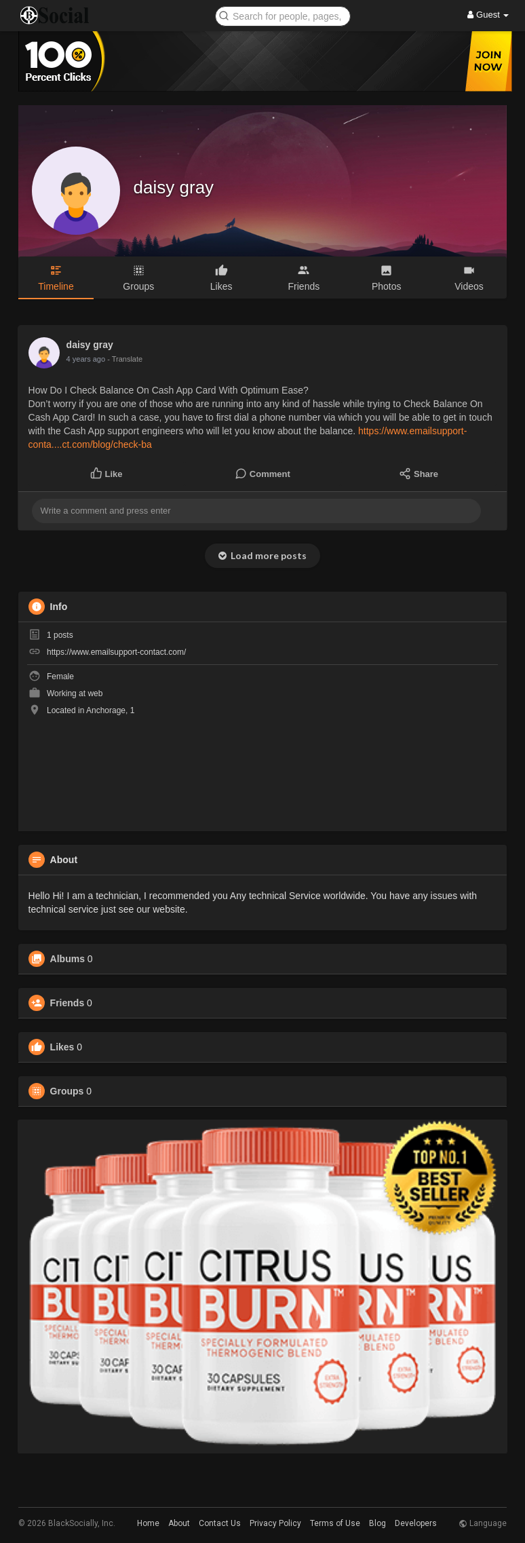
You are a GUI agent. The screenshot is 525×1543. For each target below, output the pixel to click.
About (179, 1523)
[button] (282, 15)
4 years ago (85, 359)
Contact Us (220, 1523)
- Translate (124, 359)
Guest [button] (488, 14)
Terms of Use (335, 1523)
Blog (377, 1523)
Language (483, 1523)
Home (148, 1523)
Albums (67, 958)
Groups (67, 1091)
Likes (62, 1047)
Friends (67, 1002)
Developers (416, 1523)
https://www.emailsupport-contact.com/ (116, 652)
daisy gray (174, 187)
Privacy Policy (275, 1523)
